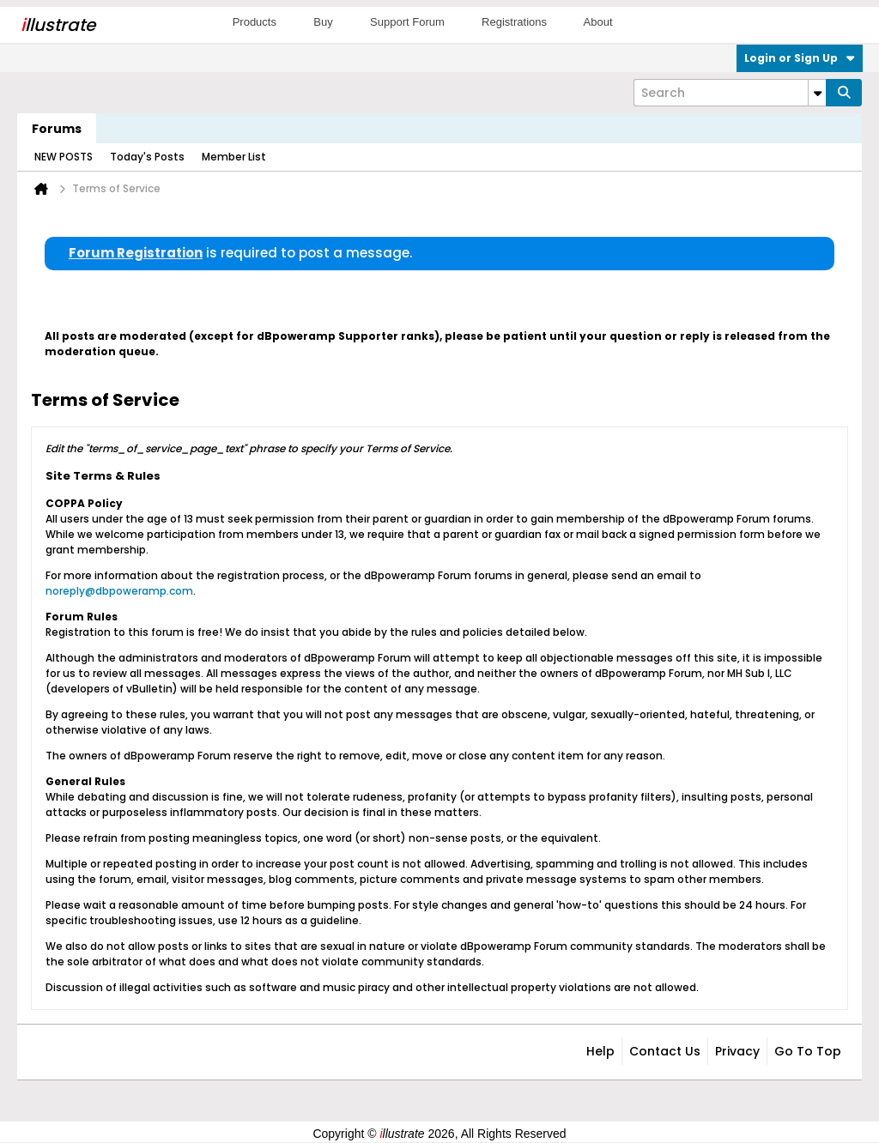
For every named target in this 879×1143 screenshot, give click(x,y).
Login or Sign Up (799, 58)
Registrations (514, 21)
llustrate (58, 25)
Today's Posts (147, 156)
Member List (234, 156)
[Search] (729, 92)
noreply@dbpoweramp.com (119, 591)
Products (254, 21)
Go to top (807, 1051)
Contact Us (664, 1051)
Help (600, 1051)
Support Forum (407, 21)
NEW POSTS (63, 156)
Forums (57, 128)
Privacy (737, 1051)
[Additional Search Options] (817, 92)
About (598, 21)
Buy (322, 21)
